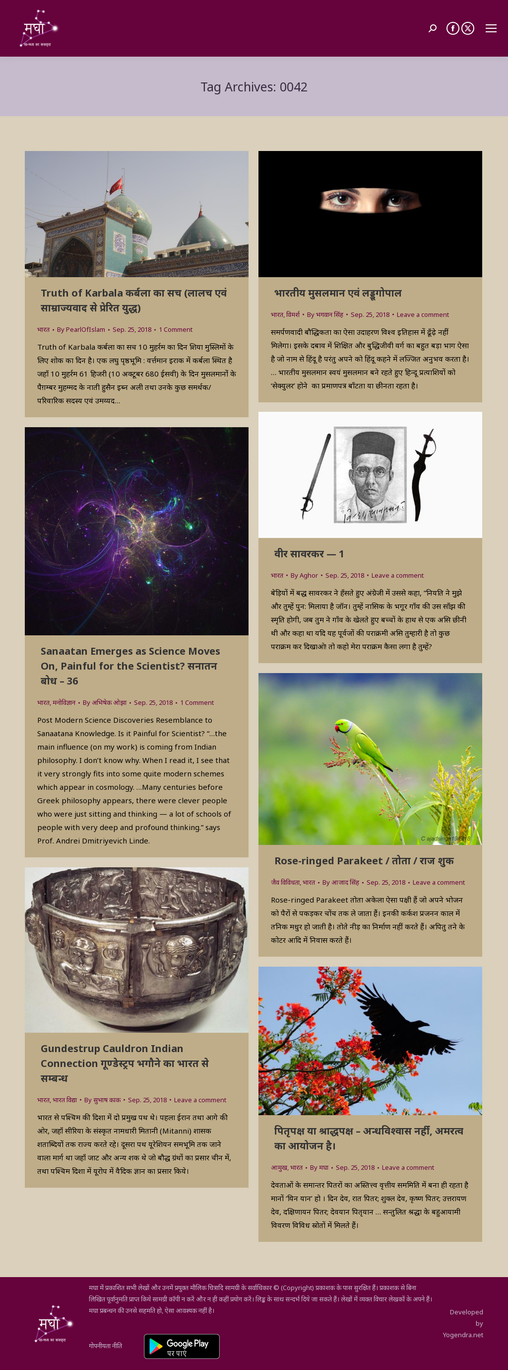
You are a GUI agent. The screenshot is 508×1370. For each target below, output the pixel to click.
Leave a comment (423, 314)
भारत (43, 329)
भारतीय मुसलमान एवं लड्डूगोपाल (338, 293)
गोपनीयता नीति (105, 1345)
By (81, 329)
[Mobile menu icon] (491, 28)
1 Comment (175, 329)
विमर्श (293, 314)
